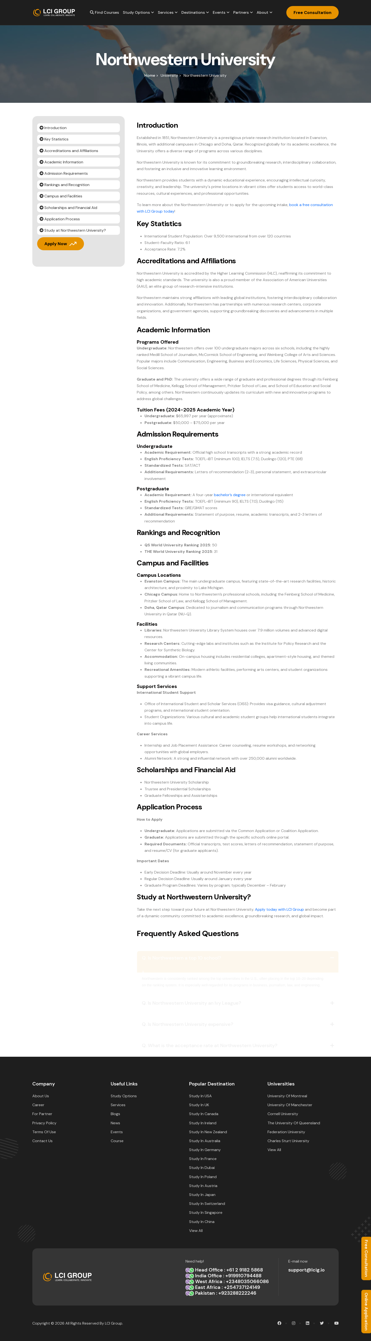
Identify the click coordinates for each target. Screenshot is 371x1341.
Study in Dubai (202, 1167)
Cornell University (283, 1113)
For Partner (42, 1113)
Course (117, 1140)
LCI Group (113, 1323)
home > (151, 75)
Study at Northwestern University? (73, 230)
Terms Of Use (44, 1131)
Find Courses (104, 12)
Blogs (115, 1113)
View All (196, 1230)
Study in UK (199, 1104)
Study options (136, 12)
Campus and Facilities (61, 196)
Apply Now (55, 244)
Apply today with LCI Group (279, 909)
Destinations (193, 12)
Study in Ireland (202, 1123)
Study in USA (200, 1095)
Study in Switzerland (207, 1203)
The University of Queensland (294, 1123)
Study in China (201, 1221)
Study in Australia (204, 1140)
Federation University (286, 1131)
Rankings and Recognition (64, 184)
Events (219, 12)
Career (38, 1104)
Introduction (53, 127)
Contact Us (42, 1140)
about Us (40, 1095)
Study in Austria (203, 1185)
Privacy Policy (44, 1123)
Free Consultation (312, 12)
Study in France (203, 1158)
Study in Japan (202, 1194)
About (262, 12)
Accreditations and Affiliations (69, 150)
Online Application (366, 1311)
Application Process (60, 219)
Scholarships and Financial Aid (68, 207)
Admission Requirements (64, 173)
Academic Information (61, 162)
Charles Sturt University (288, 1140)
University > (171, 75)
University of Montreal (287, 1095)
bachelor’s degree (230, 494)
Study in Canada (203, 1113)
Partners (241, 12)
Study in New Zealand (208, 1131)
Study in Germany (205, 1149)
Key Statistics (54, 139)
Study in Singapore (205, 1212)
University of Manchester (290, 1104)
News (115, 1123)
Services (165, 12)
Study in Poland (203, 1176)
